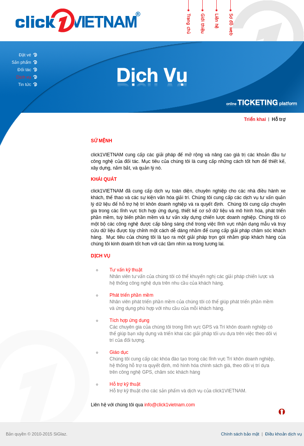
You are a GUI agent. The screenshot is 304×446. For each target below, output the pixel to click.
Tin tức (24, 84)
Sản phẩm (21, 62)
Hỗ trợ (278, 119)
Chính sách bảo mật (240, 434)
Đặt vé (25, 54)
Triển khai (255, 119)
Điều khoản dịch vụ (283, 434)
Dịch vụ (23, 77)
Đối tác (24, 69)
